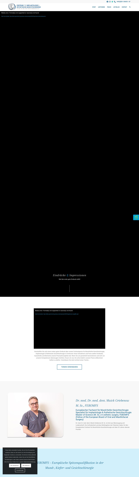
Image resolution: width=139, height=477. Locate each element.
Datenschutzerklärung (29, 462)
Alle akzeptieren (14, 465)
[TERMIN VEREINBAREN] (69, 367)
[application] (69, 328)
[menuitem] (94, 7)
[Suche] (130, 7)
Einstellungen (20, 470)
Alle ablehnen (26, 465)
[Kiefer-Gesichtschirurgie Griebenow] (24, 7)
